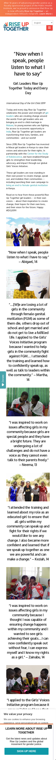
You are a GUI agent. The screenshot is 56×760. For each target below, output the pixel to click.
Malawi (9, 125)
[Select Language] (42, 22)
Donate (3, 380)
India (8, 131)
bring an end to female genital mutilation (27, 185)
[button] (49, 28)
